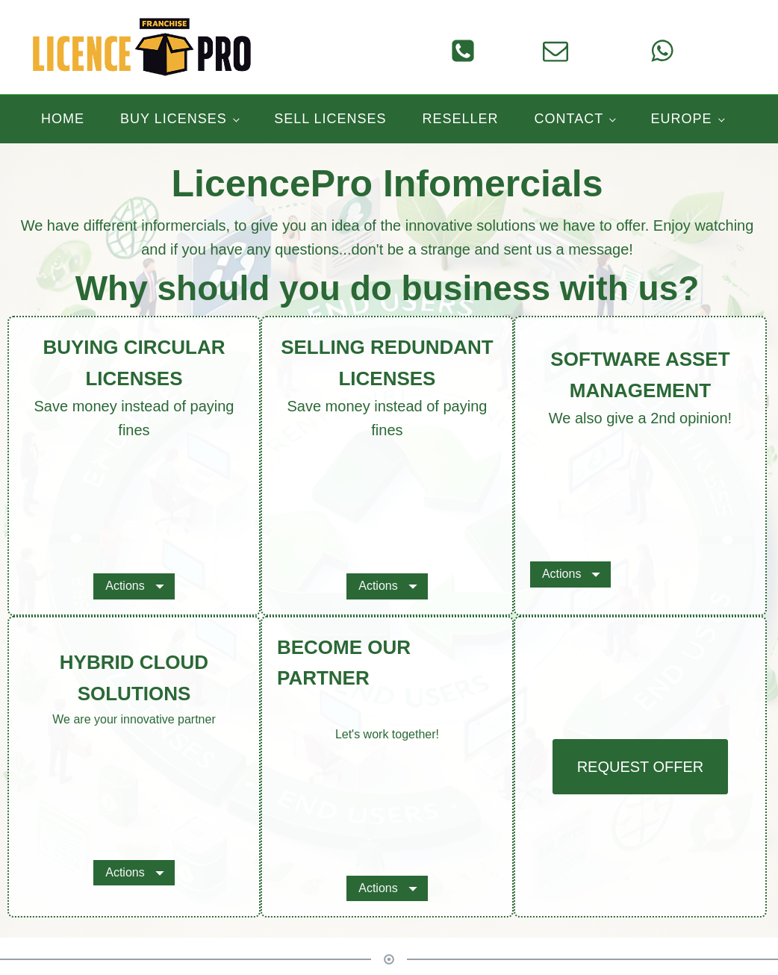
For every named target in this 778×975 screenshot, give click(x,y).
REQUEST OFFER (640, 766)
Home (62, 118)
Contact (569, 118)
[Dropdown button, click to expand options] (133, 586)
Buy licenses (173, 118)
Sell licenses (330, 118)
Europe (681, 118)
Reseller (461, 118)
